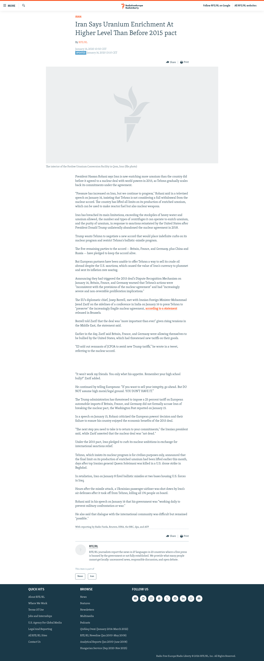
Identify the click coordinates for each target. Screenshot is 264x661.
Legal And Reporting (40, 629)
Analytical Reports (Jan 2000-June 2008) (103, 641)
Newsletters (87, 610)
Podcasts (85, 622)
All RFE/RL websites (246, 5)
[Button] (171, 62)
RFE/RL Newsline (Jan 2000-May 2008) (103, 635)
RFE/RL (83, 42)
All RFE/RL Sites (37, 635)
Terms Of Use (36, 610)
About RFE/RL (36, 597)
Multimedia (87, 616)
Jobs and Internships (40, 616)
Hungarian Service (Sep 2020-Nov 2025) (103, 648)
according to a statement (161, 308)
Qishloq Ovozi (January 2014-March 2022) (104, 629)
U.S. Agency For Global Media (45, 622)
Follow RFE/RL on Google (216, 5)
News (83, 597)
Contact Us (34, 641)
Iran (78, 17)
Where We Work (37, 603)
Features (85, 603)
